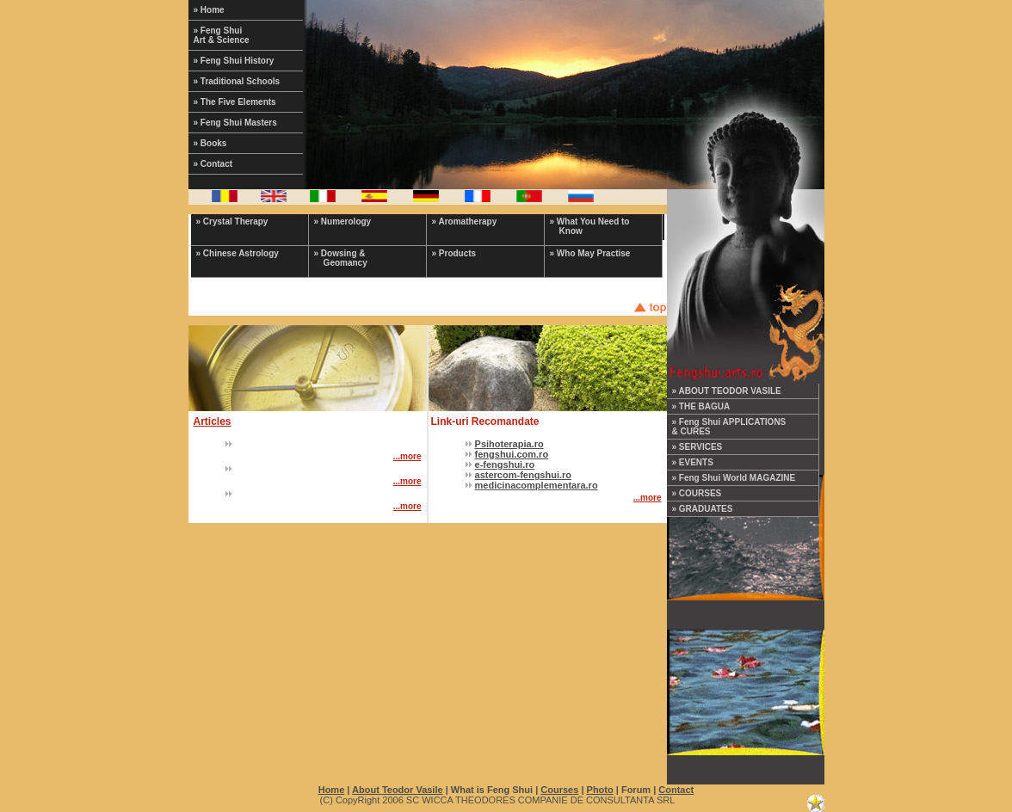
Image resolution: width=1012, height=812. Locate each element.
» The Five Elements (235, 102)
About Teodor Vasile (397, 789)
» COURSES (697, 493)
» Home (209, 10)
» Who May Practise (590, 253)
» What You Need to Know (590, 226)
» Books (210, 143)
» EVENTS (692, 462)
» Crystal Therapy (232, 221)
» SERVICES (697, 447)
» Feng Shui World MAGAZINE (734, 478)
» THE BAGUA (701, 406)
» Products (454, 253)
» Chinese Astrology (237, 253)
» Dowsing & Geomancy (340, 258)
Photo (600, 789)
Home (331, 789)
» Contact (213, 164)
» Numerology (343, 221)
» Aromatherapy (464, 221)
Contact (676, 789)
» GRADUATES (702, 509)
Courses (559, 789)
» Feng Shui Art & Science (222, 35)
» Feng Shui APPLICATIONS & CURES (729, 426)
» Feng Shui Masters (235, 122)
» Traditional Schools (237, 81)
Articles (212, 421)
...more (407, 456)
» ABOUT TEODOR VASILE (726, 391)
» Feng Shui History (234, 60)
